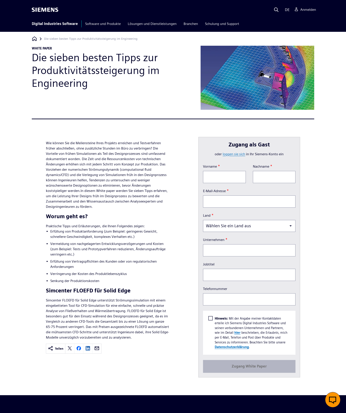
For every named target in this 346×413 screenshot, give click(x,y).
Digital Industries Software (55, 24)
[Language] (286, 9)
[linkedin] (87, 348)
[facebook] (78, 348)
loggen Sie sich (234, 154)
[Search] (276, 10)
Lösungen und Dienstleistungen (152, 24)
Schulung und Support (222, 24)
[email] (96, 348)
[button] (332, 399)
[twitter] (69, 348)
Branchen (191, 24)
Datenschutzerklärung (231, 347)
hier (237, 332)
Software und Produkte (103, 24)
